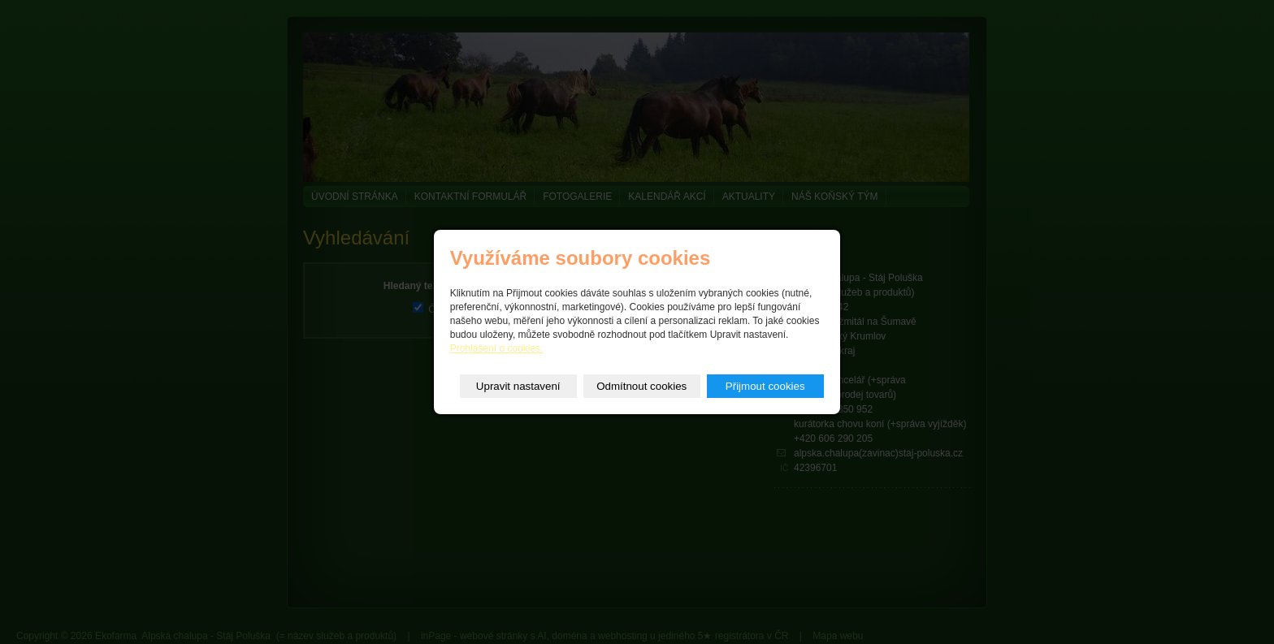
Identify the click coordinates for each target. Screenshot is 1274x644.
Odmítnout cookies (641, 386)
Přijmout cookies (765, 386)
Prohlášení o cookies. (497, 348)
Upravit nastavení (518, 386)
